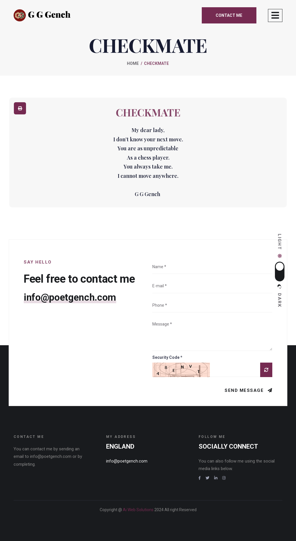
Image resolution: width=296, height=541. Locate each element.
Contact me (229, 15)
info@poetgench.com (72, 297)
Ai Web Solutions (138, 509)
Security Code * (167, 357)
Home (133, 63)
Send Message (245, 390)
